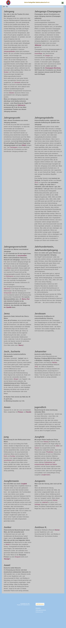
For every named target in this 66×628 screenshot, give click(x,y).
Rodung (46, 441)
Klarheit (55, 500)
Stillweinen (7, 288)
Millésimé (38, 45)
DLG (36, 182)
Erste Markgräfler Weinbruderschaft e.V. (37, 2)
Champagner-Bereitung (53, 68)
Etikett (24, 145)
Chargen (47, 55)
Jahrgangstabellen (9, 51)
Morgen (16, 379)
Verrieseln (17, 82)
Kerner (57, 530)
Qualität (9, 307)
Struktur (6, 72)
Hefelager (38, 504)
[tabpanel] (17, 61)
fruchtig (12, 456)
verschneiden (22, 255)
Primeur (20, 412)
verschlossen (8, 460)
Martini (8, 544)
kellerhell (45, 502)
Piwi (36, 366)
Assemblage (38, 53)
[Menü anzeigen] (62, 3)
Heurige (6, 559)
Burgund (17, 557)
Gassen (37, 448)
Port (28, 299)
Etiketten (11, 93)
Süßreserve (21, 105)
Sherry (24, 299)
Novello (28, 412)
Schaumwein (8, 293)
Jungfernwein (46, 474)
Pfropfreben (50, 452)
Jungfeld (24, 483)
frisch (5, 456)
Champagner (14, 147)
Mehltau (54, 362)
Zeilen (57, 446)
